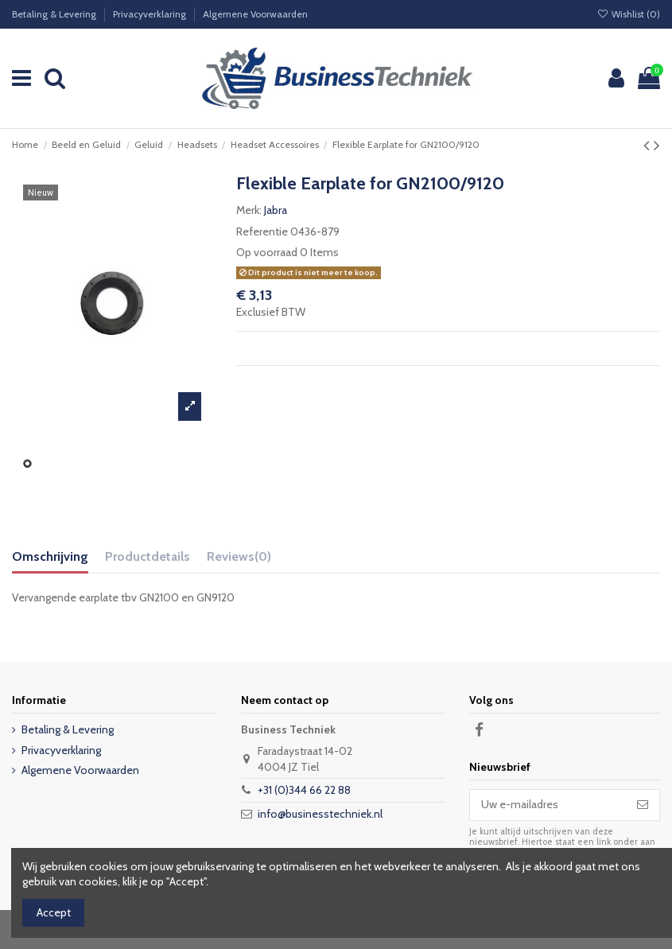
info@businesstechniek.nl (320, 814)
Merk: (249, 210)
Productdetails (147, 556)
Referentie (262, 231)
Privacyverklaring (150, 14)
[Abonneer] (642, 805)
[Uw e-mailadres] (548, 805)
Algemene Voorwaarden (255, 14)
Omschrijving (50, 556)
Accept (54, 912)
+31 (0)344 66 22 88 (304, 790)
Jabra (275, 210)
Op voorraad (266, 252)
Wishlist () (628, 14)
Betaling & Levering (55, 14)
